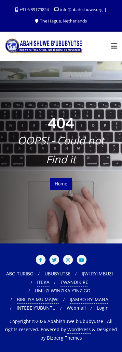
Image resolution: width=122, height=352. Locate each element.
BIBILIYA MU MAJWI (38, 299)
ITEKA (43, 282)
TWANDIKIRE (74, 282)
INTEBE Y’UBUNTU (36, 308)
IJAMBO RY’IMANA (89, 299)
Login (103, 308)
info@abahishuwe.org (78, 9)
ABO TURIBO (20, 274)
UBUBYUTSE (58, 274)
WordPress (79, 329)
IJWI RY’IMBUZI (97, 274)
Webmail (76, 308)
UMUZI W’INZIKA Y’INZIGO (62, 290)
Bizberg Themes (64, 338)
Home (61, 184)
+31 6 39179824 (32, 9)
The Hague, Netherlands (61, 21)
